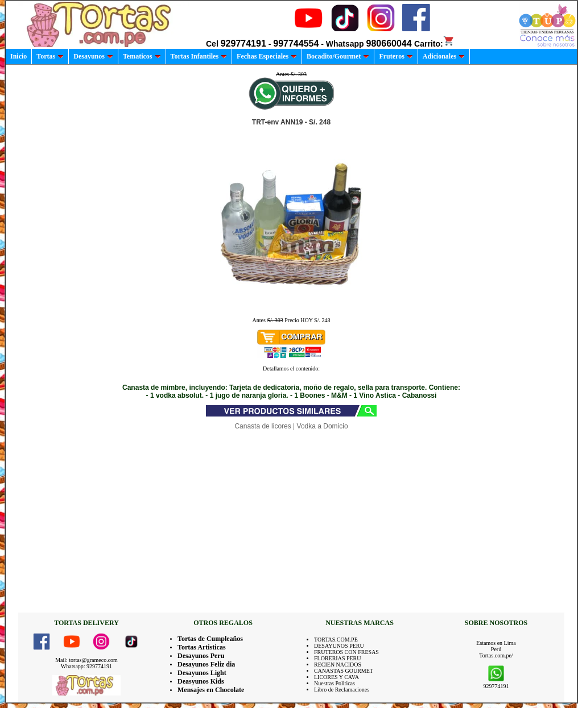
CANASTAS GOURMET (343, 671)
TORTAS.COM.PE (336, 639)
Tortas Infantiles (199, 56)
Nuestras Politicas (334, 683)
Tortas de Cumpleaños (210, 639)
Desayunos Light (201, 673)
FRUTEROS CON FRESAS (346, 652)
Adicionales (444, 56)
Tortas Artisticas (201, 647)
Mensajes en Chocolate (210, 690)
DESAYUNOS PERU (339, 646)
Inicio (18, 56)
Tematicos (142, 56)
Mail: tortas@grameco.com (86, 660)
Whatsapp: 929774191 (86, 666)
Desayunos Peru (200, 656)
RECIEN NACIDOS (337, 664)
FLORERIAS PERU (337, 658)
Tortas (50, 56)
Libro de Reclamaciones (341, 689)
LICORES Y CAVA (336, 677)
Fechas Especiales (267, 56)
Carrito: (434, 43)
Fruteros (395, 56)
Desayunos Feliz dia (206, 664)
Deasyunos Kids (200, 681)
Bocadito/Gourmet (338, 56)
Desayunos (93, 56)
